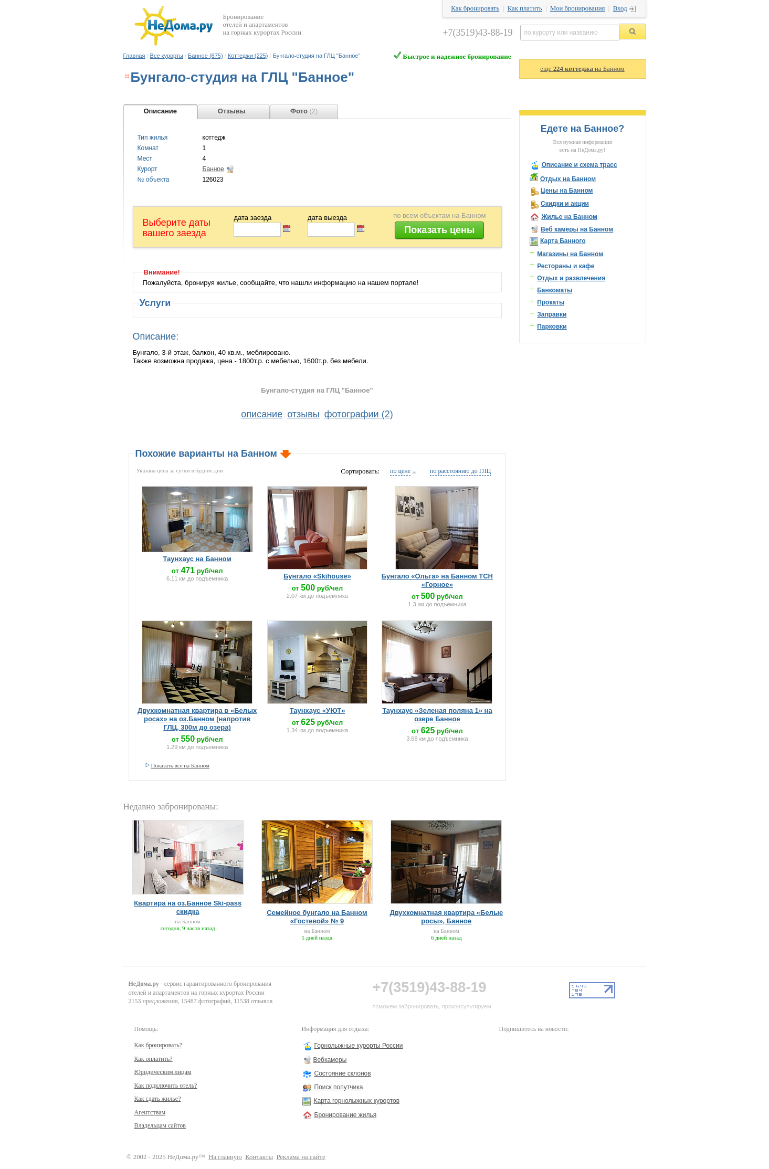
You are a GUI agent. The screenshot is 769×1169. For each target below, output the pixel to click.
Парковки (552, 326)
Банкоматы (554, 290)
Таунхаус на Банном (197, 559)
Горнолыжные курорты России (358, 1045)
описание (261, 414)
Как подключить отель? (165, 1085)
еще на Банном (582, 68)
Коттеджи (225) (248, 55)
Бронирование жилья (345, 1115)
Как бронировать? (158, 1045)
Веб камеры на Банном (577, 229)
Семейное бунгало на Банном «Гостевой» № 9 (317, 917)
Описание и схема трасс (579, 164)
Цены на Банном (567, 190)
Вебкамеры (330, 1059)
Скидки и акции (565, 203)
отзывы (303, 414)
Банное (213, 169)
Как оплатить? (153, 1058)
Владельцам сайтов (160, 1125)
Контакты (259, 1157)
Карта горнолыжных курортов (357, 1100)
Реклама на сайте (300, 1157)
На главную (225, 1157)
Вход (620, 8)
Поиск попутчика (338, 1087)
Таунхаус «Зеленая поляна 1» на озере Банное (437, 715)
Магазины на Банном (570, 254)
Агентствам (150, 1112)
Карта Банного (563, 241)
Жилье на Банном (569, 216)
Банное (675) (205, 55)
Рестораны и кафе (565, 266)
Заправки (551, 314)
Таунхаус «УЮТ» (317, 710)
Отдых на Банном (568, 179)
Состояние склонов (342, 1073)
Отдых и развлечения (571, 278)
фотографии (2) (358, 414)
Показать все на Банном (180, 765)
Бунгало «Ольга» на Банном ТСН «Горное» (437, 580)
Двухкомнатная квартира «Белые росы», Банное (446, 917)
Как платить (525, 8)
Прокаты (550, 302)
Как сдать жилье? (157, 1098)
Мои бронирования (577, 8)
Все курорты (166, 55)
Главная (134, 55)
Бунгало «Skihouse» (317, 576)
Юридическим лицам (163, 1072)
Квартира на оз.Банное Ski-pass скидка (187, 907)
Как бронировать (475, 8)
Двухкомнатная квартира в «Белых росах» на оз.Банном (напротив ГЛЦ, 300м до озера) (197, 719)
